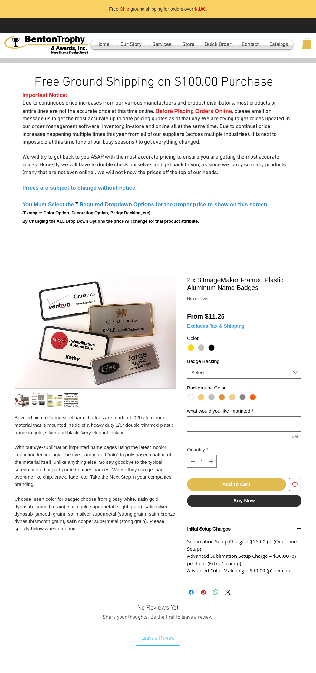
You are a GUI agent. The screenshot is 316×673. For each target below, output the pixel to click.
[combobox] (244, 373)
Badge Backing (203, 361)
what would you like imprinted (220, 411)
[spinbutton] (202, 461)
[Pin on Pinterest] (203, 592)
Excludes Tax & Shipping (215, 326)
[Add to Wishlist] (295, 484)
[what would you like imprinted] (244, 424)
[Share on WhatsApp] (216, 592)
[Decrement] (192, 461)
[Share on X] (228, 592)
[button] (307, 43)
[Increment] (211, 461)
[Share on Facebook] (191, 592)
